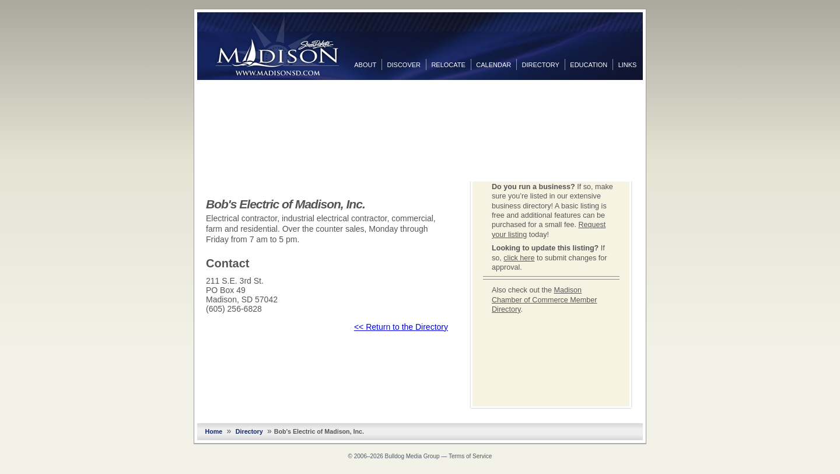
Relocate (448, 64)
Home (214, 431)
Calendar (493, 64)
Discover (404, 64)
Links (627, 64)
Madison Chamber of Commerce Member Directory (544, 299)
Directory (540, 64)
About (365, 64)
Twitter (654, 110)
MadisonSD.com (277, 45)
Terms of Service (470, 456)
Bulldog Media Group (412, 456)
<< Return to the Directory (401, 327)
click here (518, 258)
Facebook (654, 91)
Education (588, 64)
